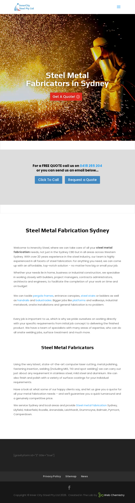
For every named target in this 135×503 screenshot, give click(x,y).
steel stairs (88, 296)
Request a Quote (82, 179)
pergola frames (43, 296)
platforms (79, 300)
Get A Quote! (64, 96)
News (84, 476)
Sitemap (70, 476)
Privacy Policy (52, 476)
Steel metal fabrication (91, 405)
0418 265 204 (91, 165)
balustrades (44, 300)
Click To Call (48, 179)
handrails (23, 300)
